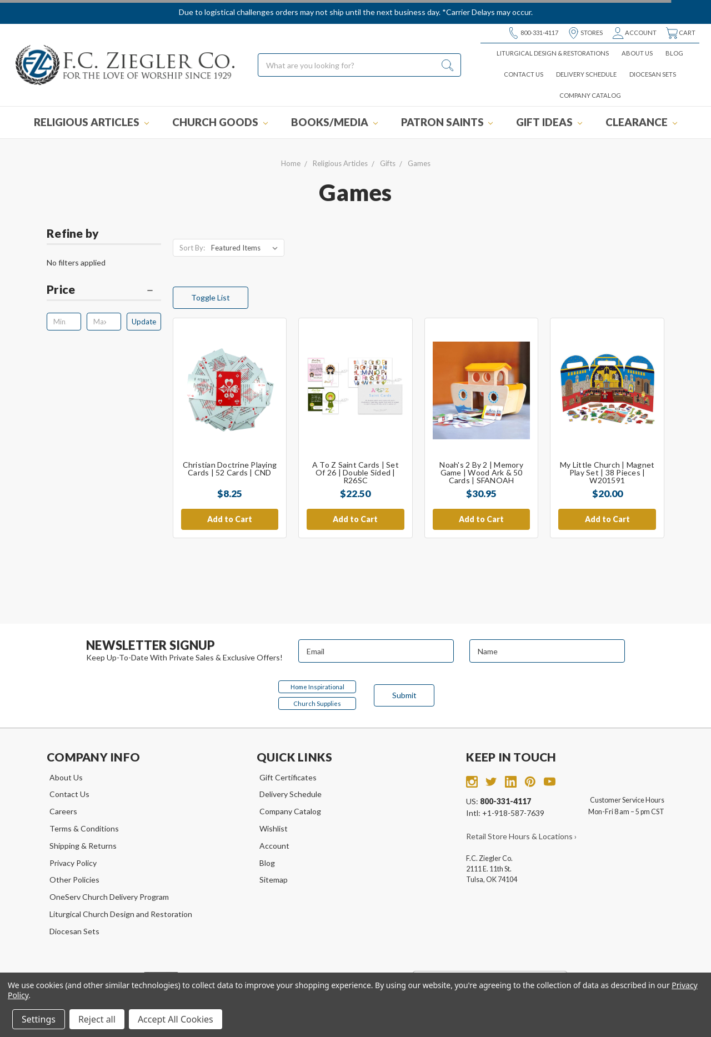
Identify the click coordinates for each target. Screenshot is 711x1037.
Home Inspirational (317, 686)
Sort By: (192, 247)
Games (419, 163)
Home (291, 163)
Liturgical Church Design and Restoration (120, 914)
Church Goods (220, 122)
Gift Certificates (288, 777)
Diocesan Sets (652, 74)
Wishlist (273, 828)
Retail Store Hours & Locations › (521, 836)
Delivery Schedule (586, 74)
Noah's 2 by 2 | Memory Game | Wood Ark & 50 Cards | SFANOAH (481, 472)
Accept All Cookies (175, 1019)
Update (144, 321)
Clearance (641, 122)
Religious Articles (91, 122)
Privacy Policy (73, 863)
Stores (585, 33)
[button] (104, 292)
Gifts (387, 163)
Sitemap (273, 879)
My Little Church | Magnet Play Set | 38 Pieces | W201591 (607, 472)
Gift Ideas (549, 122)
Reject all (97, 1019)
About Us (637, 53)
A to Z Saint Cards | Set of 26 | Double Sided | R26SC (355, 472)
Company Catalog (590, 95)
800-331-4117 (533, 33)
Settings (39, 1019)
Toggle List (210, 297)
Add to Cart (229, 519)
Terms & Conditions (84, 828)
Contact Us (523, 74)
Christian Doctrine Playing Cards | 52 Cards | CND (230, 468)
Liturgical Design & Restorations (553, 53)
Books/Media (334, 122)
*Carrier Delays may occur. (487, 12)
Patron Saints (447, 122)
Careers (63, 811)
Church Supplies (317, 703)
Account (634, 33)
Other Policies (74, 879)
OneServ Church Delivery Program (109, 896)
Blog (674, 53)
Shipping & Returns (83, 845)
